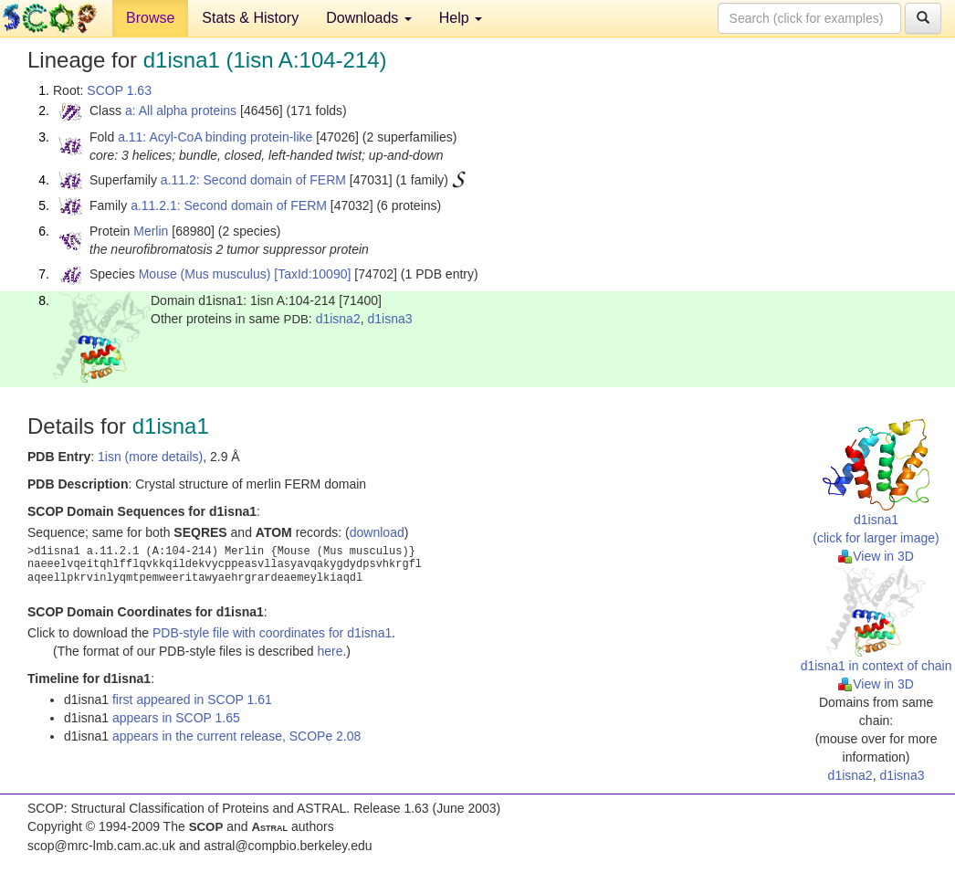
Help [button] (460, 18)
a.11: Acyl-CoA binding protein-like (215, 137)
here (329, 651)
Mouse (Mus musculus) (205, 274)
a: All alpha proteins (180, 110)
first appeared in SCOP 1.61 (192, 699)
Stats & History (250, 18)
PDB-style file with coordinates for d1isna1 (272, 633)
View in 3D (876, 556)
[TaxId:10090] (312, 274)
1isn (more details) (150, 456)
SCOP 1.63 (119, 90)
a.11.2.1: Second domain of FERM (229, 205)
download (377, 532)
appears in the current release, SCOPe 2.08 (236, 736)
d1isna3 (389, 318)
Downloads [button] (369, 18)
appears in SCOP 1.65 (176, 717)
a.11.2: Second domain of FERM (253, 180)
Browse (150, 18)
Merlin (150, 231)
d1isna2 (338, 318)
